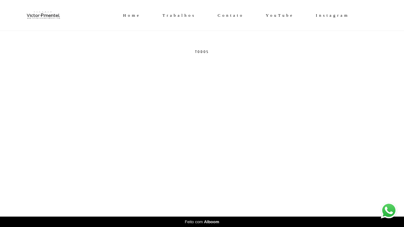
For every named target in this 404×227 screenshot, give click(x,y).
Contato (231, 15)
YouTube (280, 15)
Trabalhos (179, 15)
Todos (202, 52)
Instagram (332, 15)
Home (132, 15)
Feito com (202, 221)
